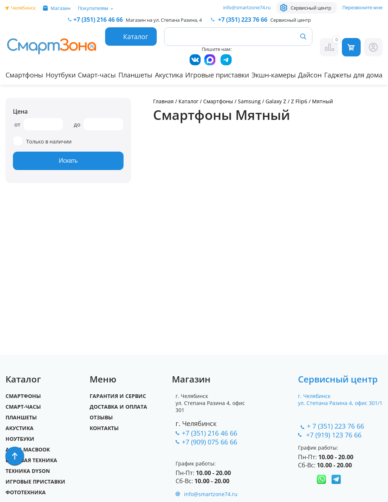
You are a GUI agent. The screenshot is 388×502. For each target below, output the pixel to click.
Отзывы (101, 417)
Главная (163, 101)
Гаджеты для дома (353, 74)
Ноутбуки (61, 74)
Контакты (104, 428)
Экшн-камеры (274, 74)
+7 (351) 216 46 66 (209, 433)
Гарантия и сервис (118, 395)
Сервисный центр (311, 7)
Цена (20, 111)
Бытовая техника (31, 460)
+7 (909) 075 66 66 (209, 442)
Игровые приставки (217, 74)
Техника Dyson (28, 470)
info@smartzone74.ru (247, 7)
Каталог (188, 101)
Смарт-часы (97, 74)
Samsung (249, 101)
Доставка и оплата (118, 406)
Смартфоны (24, 74)
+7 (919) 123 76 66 (334, 435)
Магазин (60, 8)
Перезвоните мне (362, 7)
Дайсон (310, 74)
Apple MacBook (28, 449)
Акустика (169, 74)
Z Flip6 (299, 101)
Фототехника (26, 492)
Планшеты (135, 74)
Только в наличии (42, 141)
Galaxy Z (276, 101)
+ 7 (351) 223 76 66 (335, 426)
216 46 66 (98, 19)
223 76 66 (241, 19)
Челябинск (23, 7)
